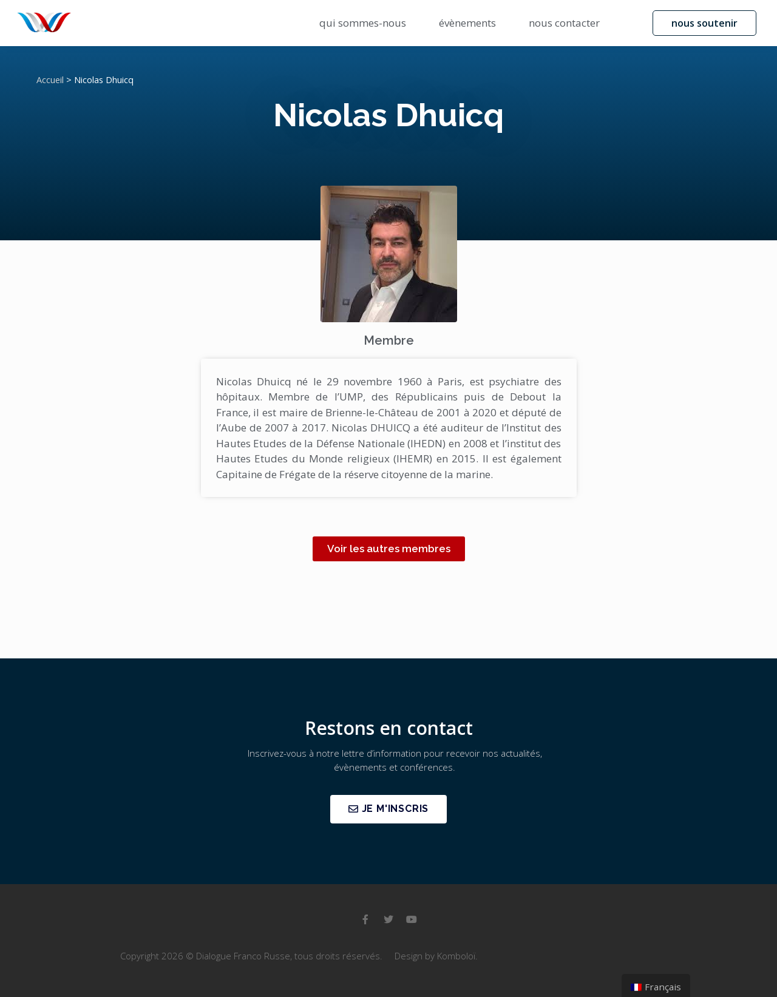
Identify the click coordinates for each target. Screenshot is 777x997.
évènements (467, 23)
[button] (704, 23)
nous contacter (564, 23)
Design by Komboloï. (436, 956)
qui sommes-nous (362, 23)
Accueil (50, 80)
